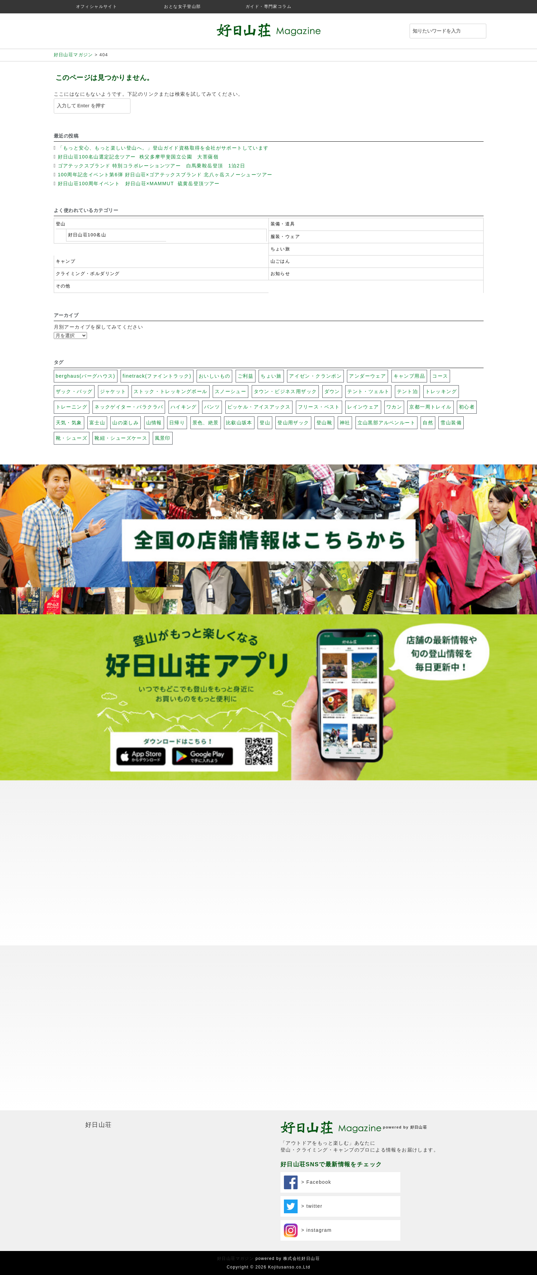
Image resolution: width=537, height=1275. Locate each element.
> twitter (303, 1206)
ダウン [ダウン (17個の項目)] (332, 391)
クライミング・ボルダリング (88, 273)
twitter (464, 6)
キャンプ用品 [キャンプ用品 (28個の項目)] (409, 376)
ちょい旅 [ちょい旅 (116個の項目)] (271, 376)
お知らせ (280, 273)
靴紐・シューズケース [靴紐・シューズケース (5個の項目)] (121, 438)
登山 (61, 224)
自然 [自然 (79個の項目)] (428, 422)
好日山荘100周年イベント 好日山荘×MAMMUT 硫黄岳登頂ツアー (140, 183)
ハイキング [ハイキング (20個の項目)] (184, 407)
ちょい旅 (280, 249)
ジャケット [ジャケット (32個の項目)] (113, 391)
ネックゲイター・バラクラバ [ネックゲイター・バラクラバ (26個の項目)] (129, 407)
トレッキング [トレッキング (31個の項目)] (441, 391)
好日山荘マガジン (235, 1258)
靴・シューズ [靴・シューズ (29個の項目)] (71, 438)
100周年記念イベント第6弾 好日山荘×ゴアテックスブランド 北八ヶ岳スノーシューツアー (165, 174)
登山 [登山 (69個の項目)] (265, 422)
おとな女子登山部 (182, 6)
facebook (477, 6)
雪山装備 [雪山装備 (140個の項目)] (451, 422)
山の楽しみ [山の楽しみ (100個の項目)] (125, 422)
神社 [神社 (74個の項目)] (345, 422)
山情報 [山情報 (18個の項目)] (154, 422)
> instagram (308, 1230)
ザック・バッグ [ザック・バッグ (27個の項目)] (74, 391)
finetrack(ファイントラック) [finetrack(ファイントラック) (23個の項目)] (157, 376)
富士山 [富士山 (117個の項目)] (97, 422)
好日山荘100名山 (87, 235)
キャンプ (66, 261)
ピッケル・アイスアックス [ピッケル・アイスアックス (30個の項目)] (259, 407)
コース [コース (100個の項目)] (440, 376)
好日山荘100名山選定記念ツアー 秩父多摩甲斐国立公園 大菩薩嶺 (139, 157)
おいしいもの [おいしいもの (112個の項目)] (214, 376)
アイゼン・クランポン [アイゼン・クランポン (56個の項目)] (315, 376)
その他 (63, 286)
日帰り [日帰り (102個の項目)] (177, 422)
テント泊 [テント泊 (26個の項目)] (407, 391)
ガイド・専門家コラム (268, 6)
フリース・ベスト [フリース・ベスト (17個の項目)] (319, 407)
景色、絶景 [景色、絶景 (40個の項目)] (205, 422)
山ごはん (280, 261)
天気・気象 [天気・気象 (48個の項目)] (69, 422)
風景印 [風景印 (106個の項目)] (163, 438)
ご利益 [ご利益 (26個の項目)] (245, 376)
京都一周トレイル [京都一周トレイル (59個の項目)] (430, 407)
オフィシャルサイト (96, 6)
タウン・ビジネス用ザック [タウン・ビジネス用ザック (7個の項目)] (285, 391)
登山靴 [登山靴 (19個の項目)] (324, 422)
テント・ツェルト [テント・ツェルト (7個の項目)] (368, 391)
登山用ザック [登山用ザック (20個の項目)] (293, 422)
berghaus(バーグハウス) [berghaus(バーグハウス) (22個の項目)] (85, 376)
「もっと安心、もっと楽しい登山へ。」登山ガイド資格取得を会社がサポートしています (163, 148)
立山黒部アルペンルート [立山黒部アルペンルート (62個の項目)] (386, 422)
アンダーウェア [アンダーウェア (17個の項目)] (367, 376)
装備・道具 (283, 224)
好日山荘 (98, 1124)
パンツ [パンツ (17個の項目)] (212, 407)
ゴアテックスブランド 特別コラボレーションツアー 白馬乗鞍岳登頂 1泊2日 (151, 165)
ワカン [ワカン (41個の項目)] (394, 407)
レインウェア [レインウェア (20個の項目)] (363, 407)
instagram (451, 6)
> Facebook (307, 1182)
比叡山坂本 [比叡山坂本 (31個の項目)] (239, 422)
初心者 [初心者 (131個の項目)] (467, 407)
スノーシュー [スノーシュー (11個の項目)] (230, 391)
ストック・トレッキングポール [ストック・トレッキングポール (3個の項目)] (171, 391)
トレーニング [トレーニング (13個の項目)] (71, 407)
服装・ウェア (285, 236)
